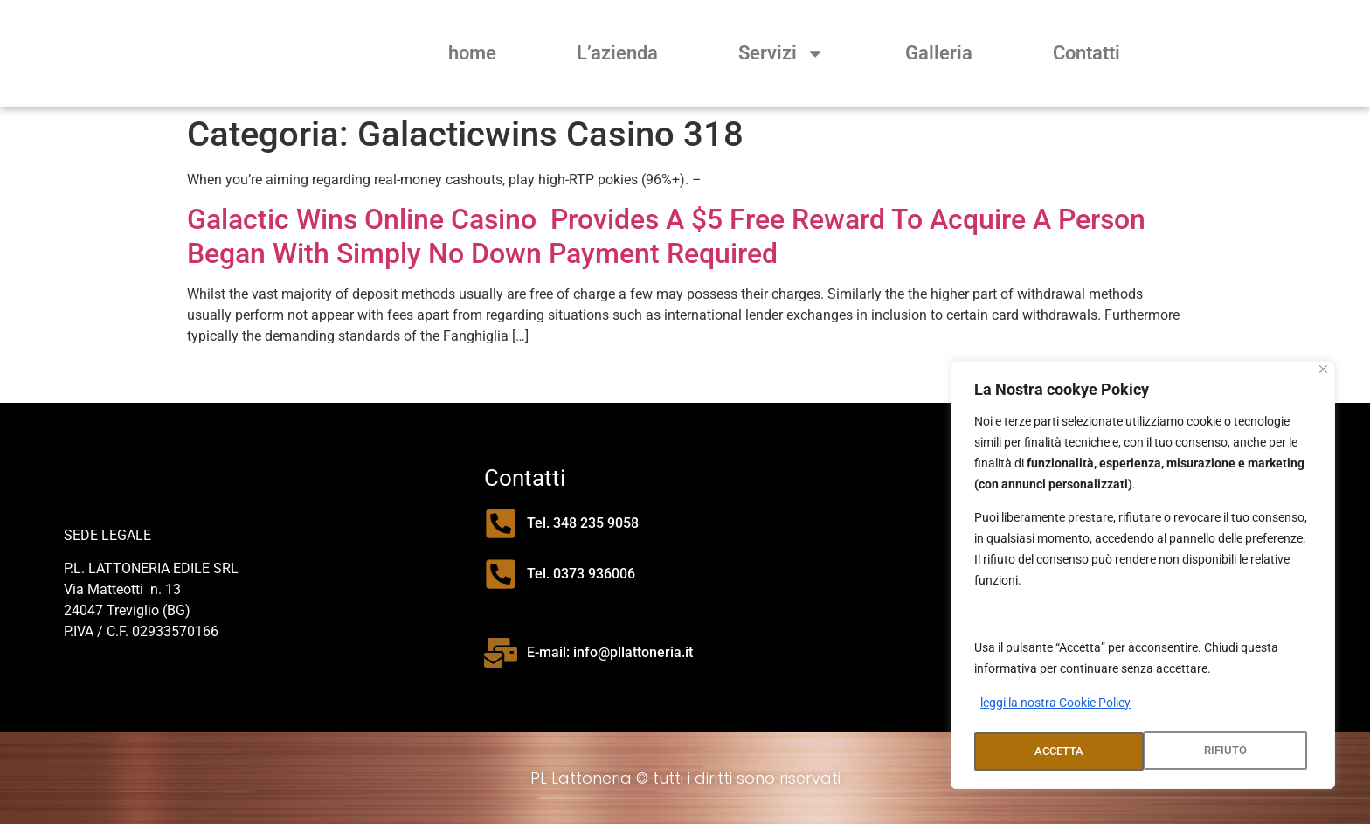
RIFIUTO (1055, 751)
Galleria (938, 53)
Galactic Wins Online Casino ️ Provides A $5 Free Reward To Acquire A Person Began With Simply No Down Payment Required (666, 236)
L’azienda (617, 53)
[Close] (1323, 374)
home (472, 53)
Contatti (1086, 53)
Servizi (781, 53)
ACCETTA (1227, 751)
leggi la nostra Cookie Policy (1055, 708)
